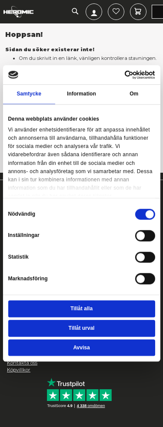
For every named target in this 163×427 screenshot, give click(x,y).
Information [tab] (81, 94)
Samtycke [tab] (29, 94)
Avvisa (81, 348)
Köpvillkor (18, 370)
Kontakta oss (22, 363)
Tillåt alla (81, 308)
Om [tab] (134, 94)
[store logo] (18, 11)
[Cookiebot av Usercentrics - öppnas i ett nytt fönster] (124, 74)
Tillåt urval (82, 328)
